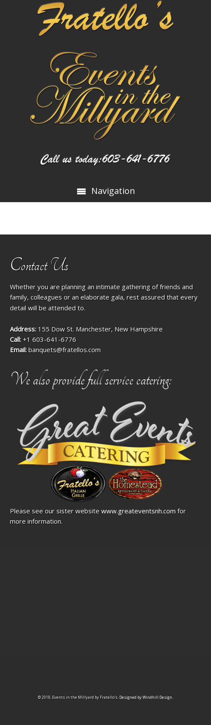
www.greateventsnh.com (138, 510)
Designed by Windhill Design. (146, 697)
